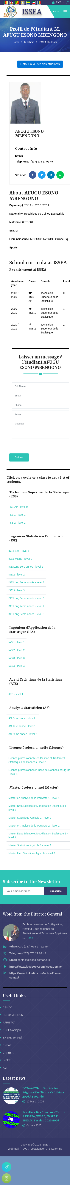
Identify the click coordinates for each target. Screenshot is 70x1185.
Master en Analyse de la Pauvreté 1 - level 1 (34, 797)
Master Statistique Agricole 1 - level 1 (29, 817)
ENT (57, 2)
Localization (38, 1148)
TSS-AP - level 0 (18, 506)
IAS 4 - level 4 (16, 665)
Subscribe (56, 891)
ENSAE (7, 1045)
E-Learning (55, 1148)
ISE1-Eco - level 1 (18, 550)
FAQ (24, 1148)
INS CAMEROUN (13, 1014)
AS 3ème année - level (21, 718)
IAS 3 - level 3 (16, 658)
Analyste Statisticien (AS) (29, 708)
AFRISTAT (9, 1022)
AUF (5, 1067)
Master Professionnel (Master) (33, 787)
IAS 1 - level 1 (16, 642)
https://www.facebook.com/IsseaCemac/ (36, 966)
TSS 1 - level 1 (17, 514)
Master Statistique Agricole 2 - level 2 (29, 845)
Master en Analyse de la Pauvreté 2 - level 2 (34, 825)
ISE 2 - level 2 (16, 574)
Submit (19, 457)
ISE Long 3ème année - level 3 (26, 598)
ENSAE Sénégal (12, 1037)
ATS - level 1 (15, 694)
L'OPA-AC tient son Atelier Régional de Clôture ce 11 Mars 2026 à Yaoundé (43, 1092)
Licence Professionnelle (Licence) (36, 747)
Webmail (13, 1148)
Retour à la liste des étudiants (40, 64)
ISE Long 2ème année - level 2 (26, 582)
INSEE (7, 1060)
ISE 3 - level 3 (16, 590)
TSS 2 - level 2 (17, 522)
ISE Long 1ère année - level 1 (25, 566)
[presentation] (32, 446)
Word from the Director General (32, 914)
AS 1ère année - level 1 (22, 726)
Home (16, 42)
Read (30, 937)
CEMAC (7, 1007)
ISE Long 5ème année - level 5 (26, 614)
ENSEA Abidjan (12, 1030)
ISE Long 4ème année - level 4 (26, 606)
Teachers (29, 42)
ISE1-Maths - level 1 (20, 558)
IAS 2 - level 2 (16, 650)
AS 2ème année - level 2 (22, 734)
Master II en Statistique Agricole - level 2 (31, 853)
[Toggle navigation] (65, 12)
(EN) (54, 12)
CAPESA (8, 1052)
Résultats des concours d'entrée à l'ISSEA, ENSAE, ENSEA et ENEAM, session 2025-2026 (44, 1116)
